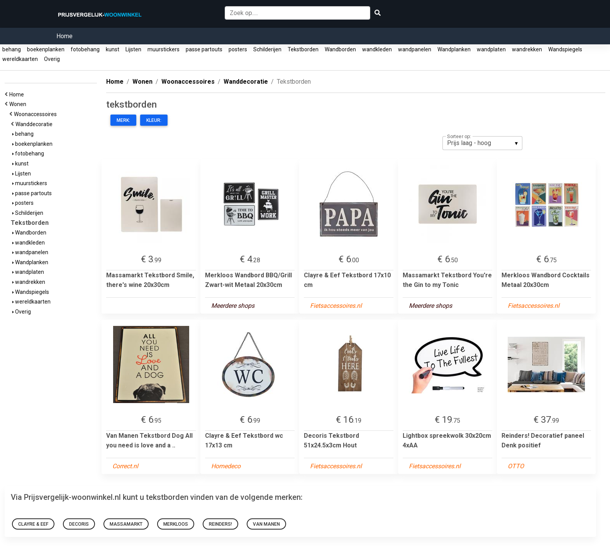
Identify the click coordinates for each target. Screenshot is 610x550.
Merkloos (175, 524)
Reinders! (220, 524)
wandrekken (527, 49)
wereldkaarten (20, 59)
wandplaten (491, 49)
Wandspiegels (565, 49)
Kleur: (153, 120)
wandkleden (377, 49)
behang (11, 49)
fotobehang (85, 49)
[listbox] (482, 143)
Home (64, 36)
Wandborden (340, 49)
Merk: (123, 120)
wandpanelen (415, 49)
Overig (52, 59)
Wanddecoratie (35, 124)
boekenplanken (46, 49)
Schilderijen (267, 49)
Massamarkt (126, 524)
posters (237, 49)
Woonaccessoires (36, 114)
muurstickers (163, 49)
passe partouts (204, 49)
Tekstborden (303, 49)
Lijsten (133, 49)
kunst (112, 49)
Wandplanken (454, 49)
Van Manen (266, 524)
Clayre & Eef (33, 524)
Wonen (19, 104)
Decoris (79, 524)
